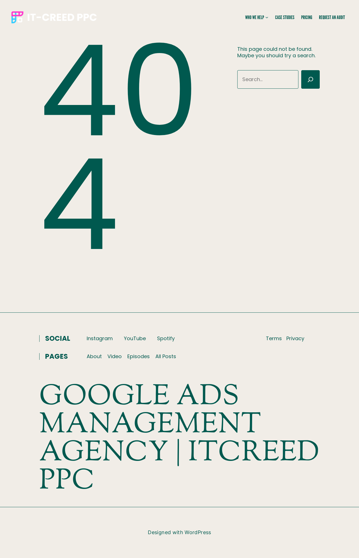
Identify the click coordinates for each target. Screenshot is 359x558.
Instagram (100, 338)
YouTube (135, 338)
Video (114, 356)
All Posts (165, 356)
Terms (274, 338)
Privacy (295, 338)
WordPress (198, 532)
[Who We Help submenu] (266, 17)
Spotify (166, 338)
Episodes (138, 356)
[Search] (310, 79)
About (94, 356)
